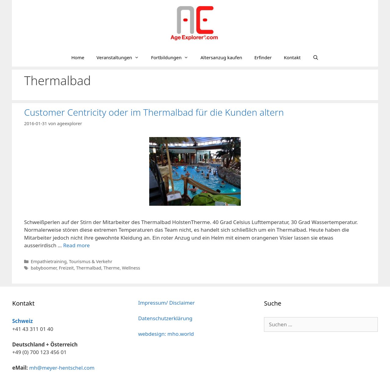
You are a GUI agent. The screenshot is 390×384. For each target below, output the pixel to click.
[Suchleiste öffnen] (316, 57)
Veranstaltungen (120, 57)
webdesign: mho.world (166, 333)
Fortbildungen (172, 57)
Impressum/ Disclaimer (166, 302)
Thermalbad (88, 268)
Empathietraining (49, 261)
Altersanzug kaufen (221, 57)
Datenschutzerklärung (165, 318)
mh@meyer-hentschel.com (62, 367)
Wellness (131, 268)
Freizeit (66, 268)
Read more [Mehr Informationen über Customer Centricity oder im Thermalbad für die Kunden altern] (76, 245)
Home (78, 57)
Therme (111, 268)
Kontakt (292, 57)
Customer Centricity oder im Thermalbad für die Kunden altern (154, 112)
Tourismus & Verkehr (90, 261)
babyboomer (44, 268)
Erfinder (263, 57)
